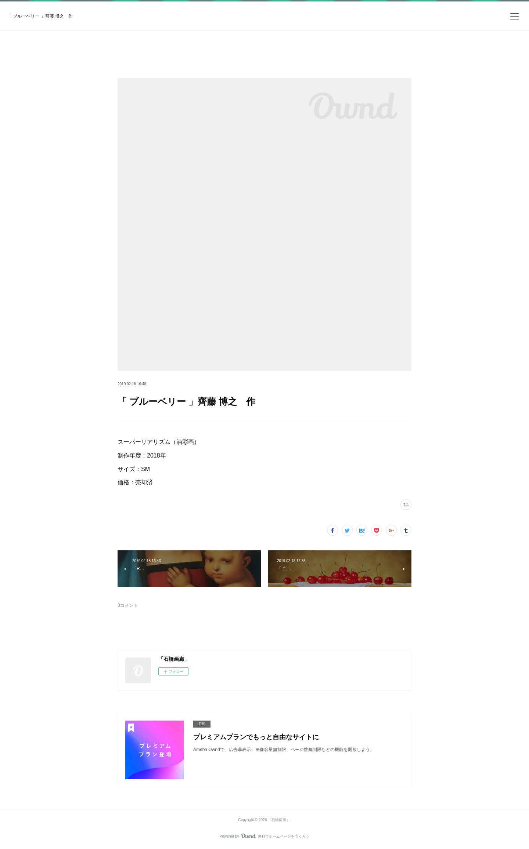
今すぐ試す (347, 12)
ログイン (390, 13)
